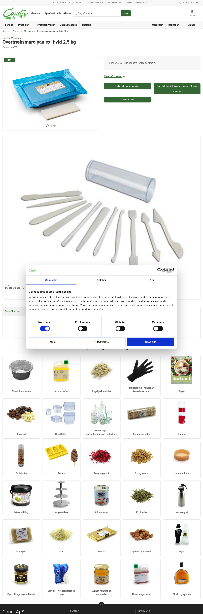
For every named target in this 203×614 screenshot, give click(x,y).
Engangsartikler (79, 564)
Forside (16, 31)
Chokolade (21, 334)
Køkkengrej (182, 412)
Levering (79, 3)
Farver (181, 334)
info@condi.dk (10, 539)
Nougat (101, 452)
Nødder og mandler (141, 452)
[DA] (37, 13)
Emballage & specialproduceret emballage (80, 556)
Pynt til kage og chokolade (21, 494)
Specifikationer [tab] (13, 211)
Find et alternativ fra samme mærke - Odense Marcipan (177, 89)
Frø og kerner (141, 373)
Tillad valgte (101, 341)
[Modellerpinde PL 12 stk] (26, 153)
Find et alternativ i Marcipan (127, 86)
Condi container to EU (138, 3)
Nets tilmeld (145, 525)
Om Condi (144, 521)
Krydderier (141, 412)
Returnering (96, 3)
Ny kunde (143, 516)
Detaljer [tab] (101, 279)
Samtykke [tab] (51, 279)
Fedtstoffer (21, 373)
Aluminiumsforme (21, 291)
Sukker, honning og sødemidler (113, 578)
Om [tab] (152, 279)
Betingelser (114, 3)
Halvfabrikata (182, 373)
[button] (25, 25)
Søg (126, 13)
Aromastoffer (78, 521)
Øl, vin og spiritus (182, 494)
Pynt (181, 452)
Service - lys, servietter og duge (116, 570)
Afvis (52, 341)
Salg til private (61, 3)
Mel (61, 452)
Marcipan (28, 31)
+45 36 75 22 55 (11, 536)
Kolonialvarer (101, 412)
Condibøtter (77, 548)
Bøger (182, 291)
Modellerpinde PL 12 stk (18, 175)
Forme (61, 373)
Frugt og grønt (101, 373)
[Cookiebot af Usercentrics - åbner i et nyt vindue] (159, 270)
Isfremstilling (21, 412)
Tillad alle (150, 341)
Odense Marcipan (12, 38)
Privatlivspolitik (146, 544)
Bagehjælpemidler (80, 525)
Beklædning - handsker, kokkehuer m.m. (83, 532)
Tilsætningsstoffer (141, 494)
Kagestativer (61, 412)
